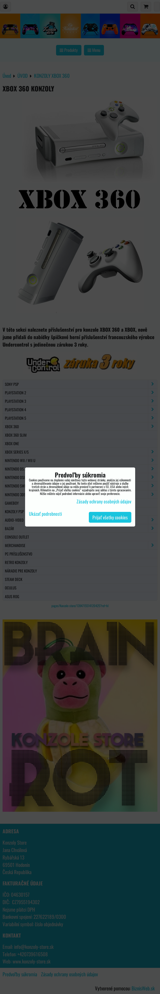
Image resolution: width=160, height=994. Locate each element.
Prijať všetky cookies (110, 517)
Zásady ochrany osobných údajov (104, 501)
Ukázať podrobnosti (45, 514)
